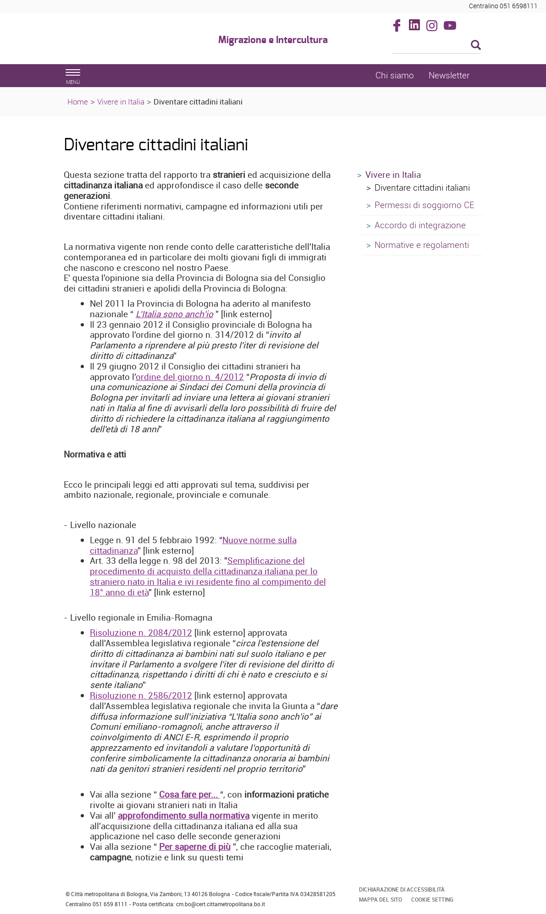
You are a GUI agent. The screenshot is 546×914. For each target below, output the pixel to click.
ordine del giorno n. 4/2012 (190, 377)
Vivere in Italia (120, 101)
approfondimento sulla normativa (183, 815)
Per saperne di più (195, 847)
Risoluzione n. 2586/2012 (141, 695)
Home (77, 101)
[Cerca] (436, 46)
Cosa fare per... (189, 794)
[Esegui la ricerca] (476, 45)
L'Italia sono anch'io (174, 314)
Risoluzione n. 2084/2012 (141, 633)
